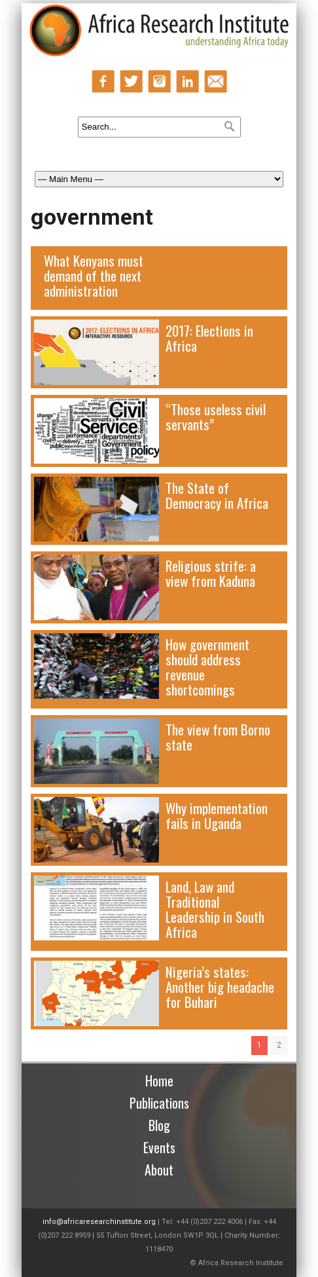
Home (159, 1080)
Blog (159, 1125)
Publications (159, 1103)
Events (159, 1147)
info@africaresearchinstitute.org (99, 1221)
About (159, 1169)
